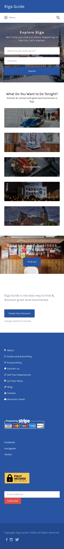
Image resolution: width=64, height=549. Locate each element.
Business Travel (16, 399)
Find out (32, 261)
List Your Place (15, 381)
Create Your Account (19, 313)
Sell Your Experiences (19, 374)
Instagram (10, 448)
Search (32, 71)
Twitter (8, 454)
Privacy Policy (14, 362)
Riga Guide (14, 6)
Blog (9, 386)
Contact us (13, 368)
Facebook (9, 442)
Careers (11, 393)
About (10, 350)
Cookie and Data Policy (19, 356)
